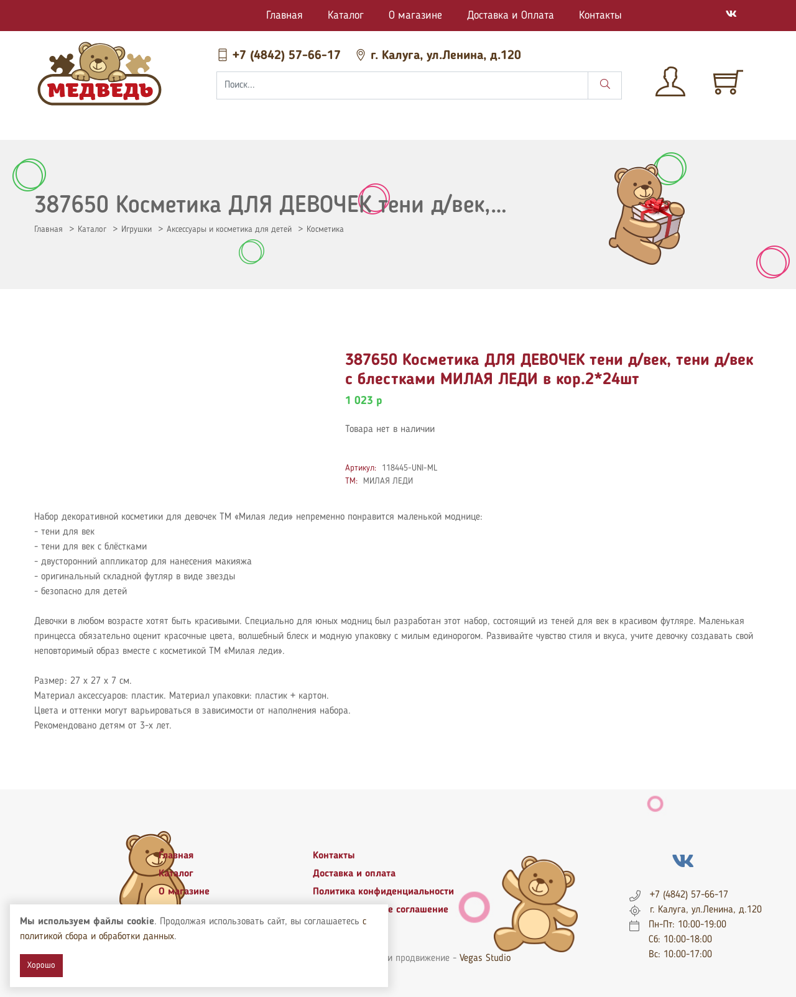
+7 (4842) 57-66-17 (280, 56)
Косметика (325, 229)
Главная (284, 15)
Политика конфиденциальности (383, 892)
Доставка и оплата (354, 874)
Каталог (346, 15)
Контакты (600, 15)
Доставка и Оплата (510, 15)
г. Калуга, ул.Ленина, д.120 (437, 56)
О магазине (415, 15)
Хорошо (41, 965)
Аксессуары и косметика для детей (229, 229)
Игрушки (136, 229)
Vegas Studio (485, 958)
